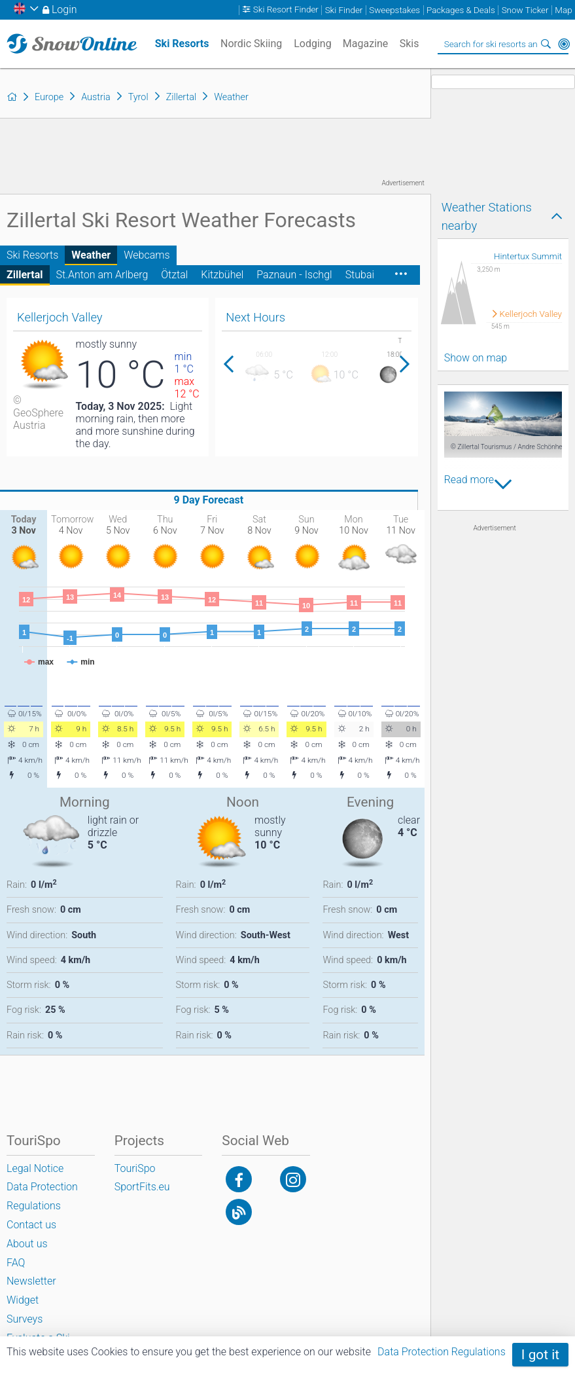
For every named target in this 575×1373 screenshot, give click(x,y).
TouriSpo (135, 1168)
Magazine (366, 43)
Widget (23, 1300)
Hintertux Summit (528, 256)
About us (27, 1243)
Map (563, 10)
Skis (409, 43)
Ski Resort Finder (286, 10)
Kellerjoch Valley (531, 314)
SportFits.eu (142, 1187)
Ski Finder (344, 10)
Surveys (25, 1319)
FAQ (16, 1262)
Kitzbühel (222, 274)
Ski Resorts (32, 255)
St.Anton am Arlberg (102, 274)
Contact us (31, 1224)
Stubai (359, 274)
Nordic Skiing (251, 43)
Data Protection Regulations (441, 1352)
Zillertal (25, 274)
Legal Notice (35, 1168)
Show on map (475, 358)
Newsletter (31, 1281)
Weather (91, 255)
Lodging (312, 43)
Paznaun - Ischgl (294, 274)
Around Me (563, 43)
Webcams (146, 255)
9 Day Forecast (209, 500)
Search (545, 43)
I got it (540, 1355)
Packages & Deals (461, 10)
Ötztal (174, 274)
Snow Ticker (525, 10)
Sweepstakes (394, 10)
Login (64, 9)
